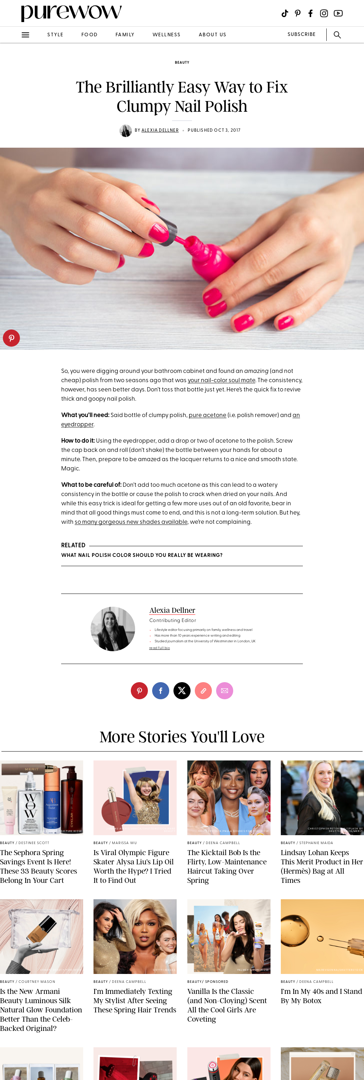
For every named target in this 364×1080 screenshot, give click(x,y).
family (125, 35)
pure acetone (207, 415)
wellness (166, 35)
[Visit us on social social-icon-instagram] (324, 13)
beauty (182, 63)
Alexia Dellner (160, 130)
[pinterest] (11, 338)
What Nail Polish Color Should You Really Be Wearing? (142, 555)
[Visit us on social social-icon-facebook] (310, 13)
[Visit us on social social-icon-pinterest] (297, 13)
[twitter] (182, 690)
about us (213, 35)
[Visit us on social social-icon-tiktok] (285, 13)
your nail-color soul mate (221, 381)
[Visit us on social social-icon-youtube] (338, 13)
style (55, 35)
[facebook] (160, 690)
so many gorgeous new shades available (131, 522)
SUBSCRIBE (302, 34)
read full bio (159, 648)
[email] (224, 690)
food (89, 35)
